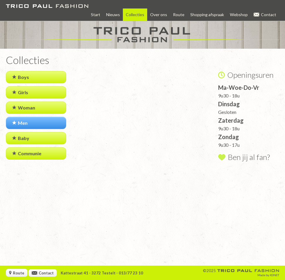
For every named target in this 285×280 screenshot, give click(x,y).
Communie (26, 153)
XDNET (274, 275)
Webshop (239, 14)
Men (20, 123)
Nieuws (113, 14)
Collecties (135, 14)
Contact (265, 14)
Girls (20, 92)
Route (178, 14)
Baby (20, 138)
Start (95, 14)
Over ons (158, 14)
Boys (20, 77)
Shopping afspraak (207, 14)
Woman (23, 107)
